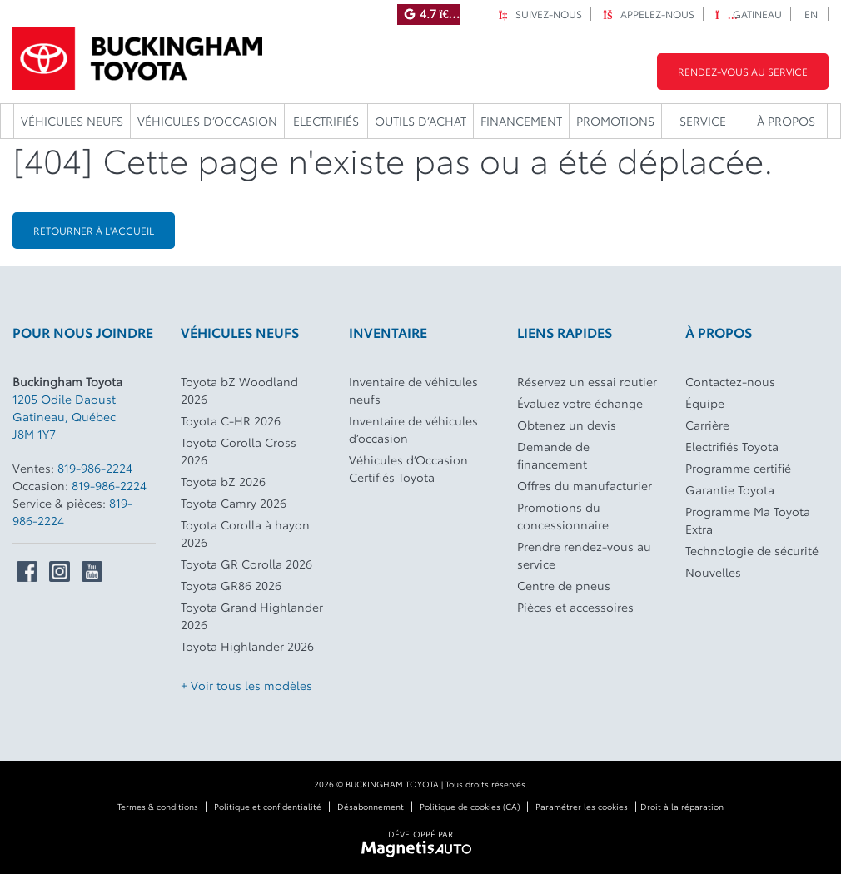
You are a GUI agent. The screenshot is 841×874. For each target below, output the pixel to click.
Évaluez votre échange (580, 403)
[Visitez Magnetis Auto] (420, 847)
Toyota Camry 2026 (233, 502)
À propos (786, 120)
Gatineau (748, 14)
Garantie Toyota (729, 489)
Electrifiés (326, 120)
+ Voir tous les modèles (246, 685)
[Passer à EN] (811, 14)
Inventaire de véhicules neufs (413, 390)
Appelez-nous (648, 14)
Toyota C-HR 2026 (231, 420)
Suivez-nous (540, 14)
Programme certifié (738, 467)
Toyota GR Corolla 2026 (246, 563)
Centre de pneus (563, 585)
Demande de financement (553, 455)
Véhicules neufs (72, 120)
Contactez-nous (730, 381)
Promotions (615, 120)
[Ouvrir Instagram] (59, 571)
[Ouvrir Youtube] (92, 571)
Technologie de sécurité (752, 550)
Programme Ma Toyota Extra (747, 520)
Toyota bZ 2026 (223, 481)
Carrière (707, 424)
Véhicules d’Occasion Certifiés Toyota (408, 468)
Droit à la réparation (682, 806)
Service (702, 120)
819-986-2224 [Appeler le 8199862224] (94, 467)
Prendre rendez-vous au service (584, 555)
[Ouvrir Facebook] (27, 571)
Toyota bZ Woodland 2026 (239, 390)
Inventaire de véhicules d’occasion (413, 429)
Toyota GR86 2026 (231, 585)
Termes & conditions (157, 806)
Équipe (704, 403)
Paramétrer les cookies (581, 806)
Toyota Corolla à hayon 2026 (245, 533)
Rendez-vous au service (743, 71)
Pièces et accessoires (575, 606)
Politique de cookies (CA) (470, 806)
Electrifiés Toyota (732, 446)
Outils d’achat (420, 120)
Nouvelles (713, 572)
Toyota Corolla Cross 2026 (238, 451)
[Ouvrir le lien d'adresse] (64, 416)
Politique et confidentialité (267, 806)
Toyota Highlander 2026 (247, 646)
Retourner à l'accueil (93, 230)
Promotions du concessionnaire (563, 516)
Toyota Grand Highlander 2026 (252, 615)
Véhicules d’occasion (207, 120)
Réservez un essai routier (587, 381)
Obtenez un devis (566, 424)
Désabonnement (370, 806)
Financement (521, 120)
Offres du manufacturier (584, 485)
